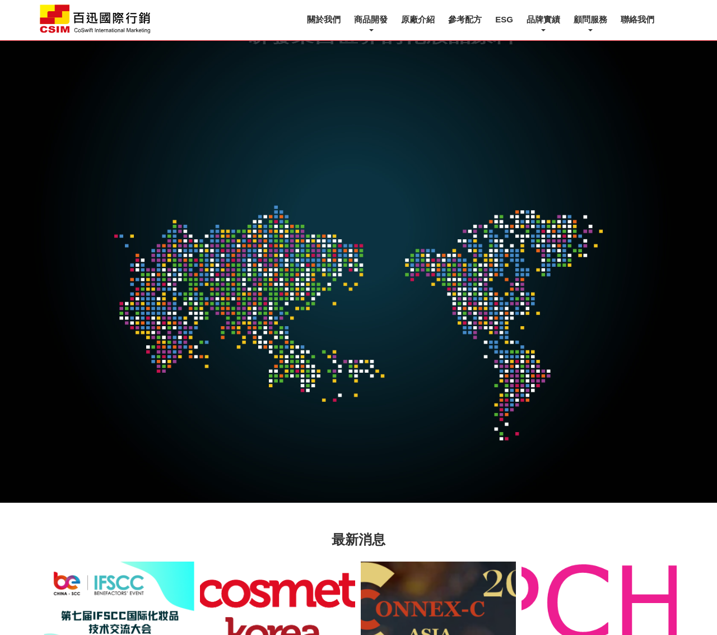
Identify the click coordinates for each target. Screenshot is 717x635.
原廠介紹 (418, 19)
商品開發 (371, 19)
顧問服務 (590, 19)
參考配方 (465, 19)
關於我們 (324, 19)
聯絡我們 (637, 19)
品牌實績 (543, 19)
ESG (504, 19)
